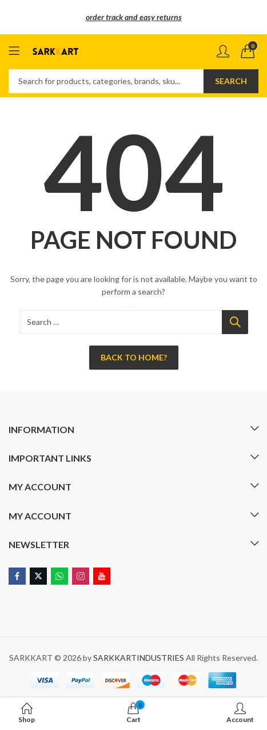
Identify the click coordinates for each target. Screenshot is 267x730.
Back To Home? (134, 357)
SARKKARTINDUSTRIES (138, 657)
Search (231, 81)
